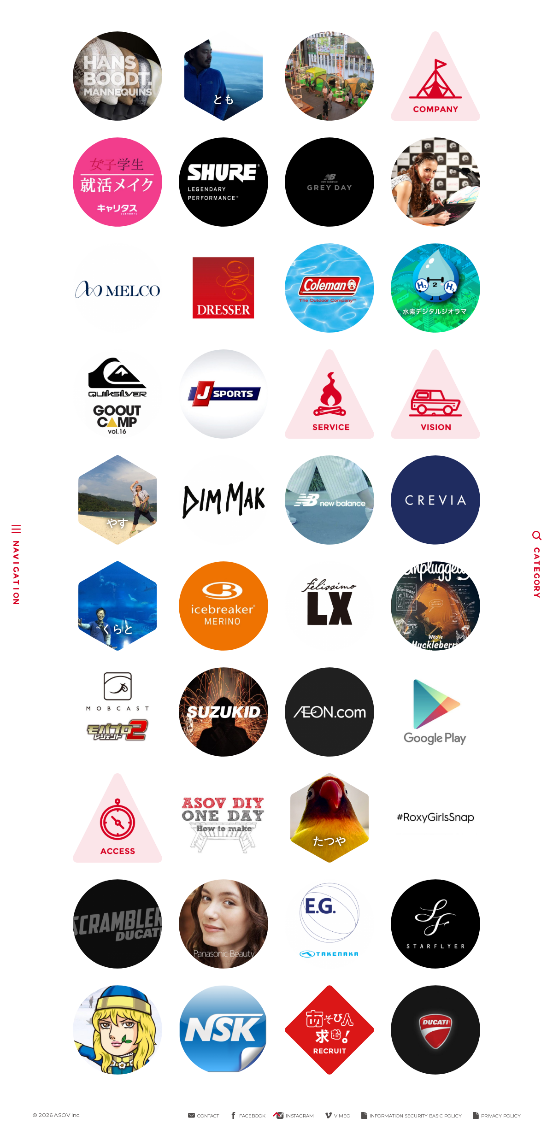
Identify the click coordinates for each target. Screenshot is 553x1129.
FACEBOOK (247, 1116)
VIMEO (337, 1116)
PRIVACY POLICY (497, 1116)
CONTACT (203, 1116)
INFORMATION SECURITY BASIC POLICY (411, 1116)
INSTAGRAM (295, 1116)
